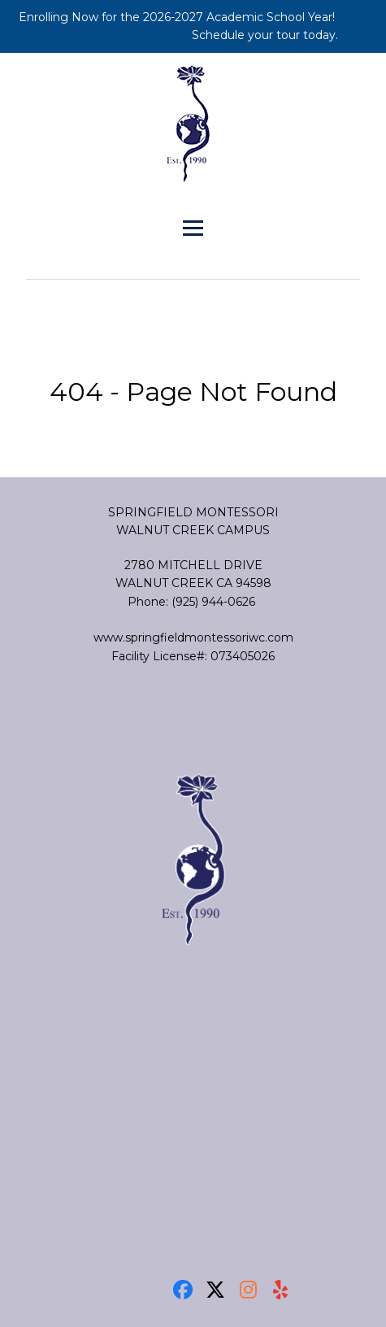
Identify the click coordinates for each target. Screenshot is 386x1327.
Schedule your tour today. (266, 35)
